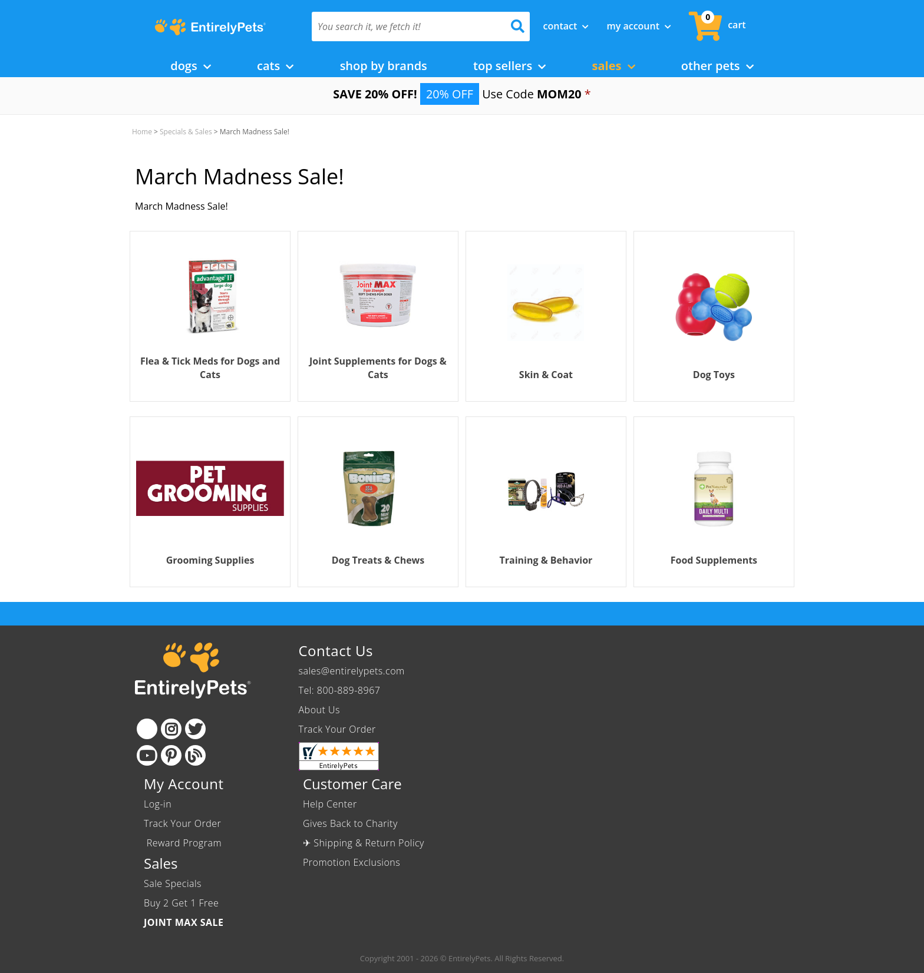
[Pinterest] (171, 755)
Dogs (190, 66)
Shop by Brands (383, 66)
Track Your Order (337, 729)
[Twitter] (195, 729)
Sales (613, 66)
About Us (319, 709)
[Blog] (195, 755)
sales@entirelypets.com (352, 670)
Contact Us (336, 650)
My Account (638, 25)
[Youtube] (147, 755)
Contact (566, 25)
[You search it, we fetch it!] (404, 26)
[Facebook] (147, 729)
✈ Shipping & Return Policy (363, 842)
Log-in (157, 803)
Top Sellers (509, 66)
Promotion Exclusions (351, 862)
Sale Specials (173, 883)
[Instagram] (171, 729)
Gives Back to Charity (350, 823)
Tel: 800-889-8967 (340, 690)
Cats (275, 66)
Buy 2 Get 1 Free (181, 902)
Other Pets (717, 66)
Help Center (330, 803)
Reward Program (184, 842)
